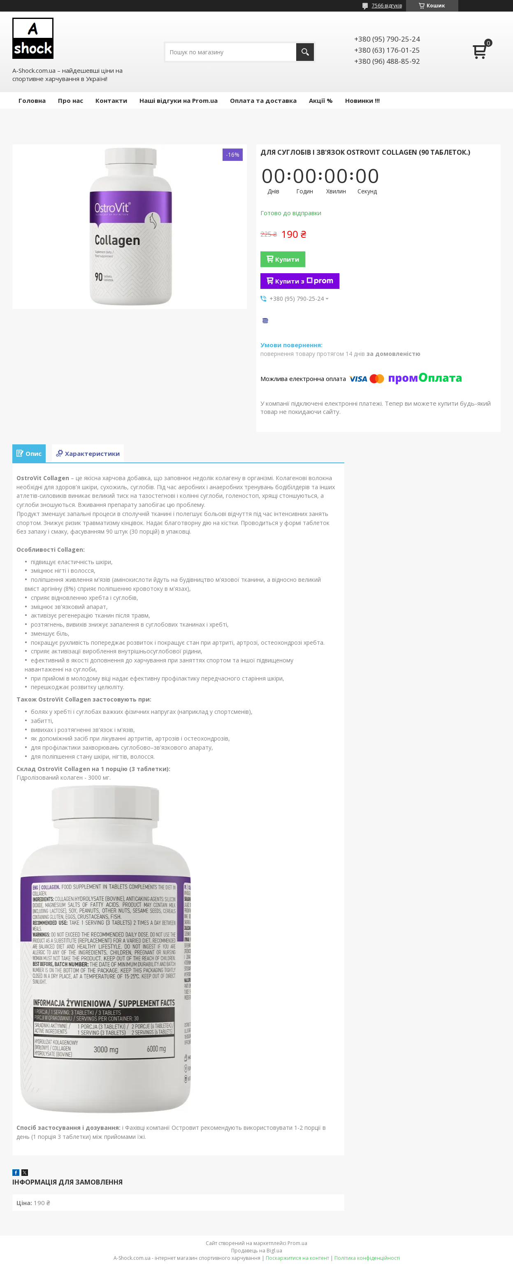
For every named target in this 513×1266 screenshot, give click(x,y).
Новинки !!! (362, 100)
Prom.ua (297, 1243)
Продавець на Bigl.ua (256, 1250)
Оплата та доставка (263, 100)
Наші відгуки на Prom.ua (178, 100)
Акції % (321, 100)
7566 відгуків (387, 5)
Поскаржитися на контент (297, 1257)
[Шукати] (305, 52)
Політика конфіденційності (367, 1257)
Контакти (111, 100)
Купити (287, 259)
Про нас (70, 100)
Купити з (304, 281)
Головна (32, 100)
